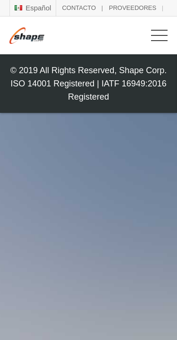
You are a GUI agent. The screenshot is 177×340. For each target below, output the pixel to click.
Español (33, 8)
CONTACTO (79, 7)
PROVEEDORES (132, 7)
